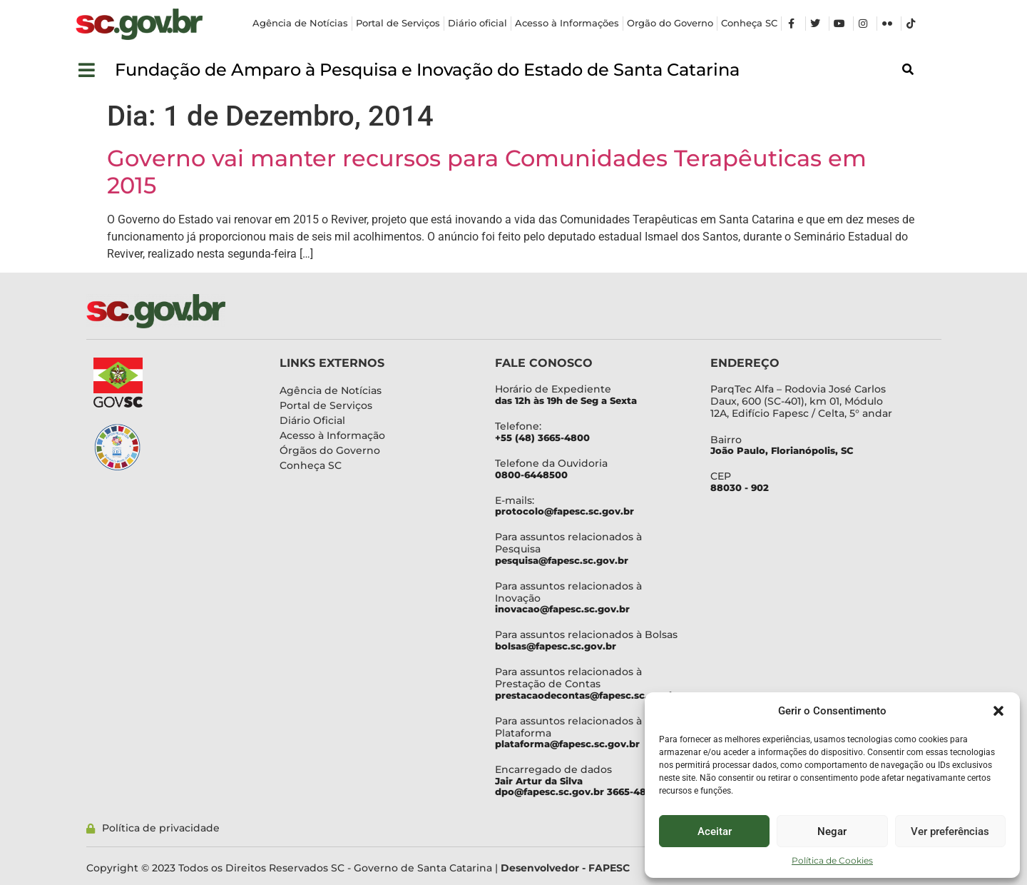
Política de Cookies (832, 860)
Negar (832, 831)
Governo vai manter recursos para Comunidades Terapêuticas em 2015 (487, 171)
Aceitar (715, 831)
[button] (998, 711)
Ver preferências (950, 831)
